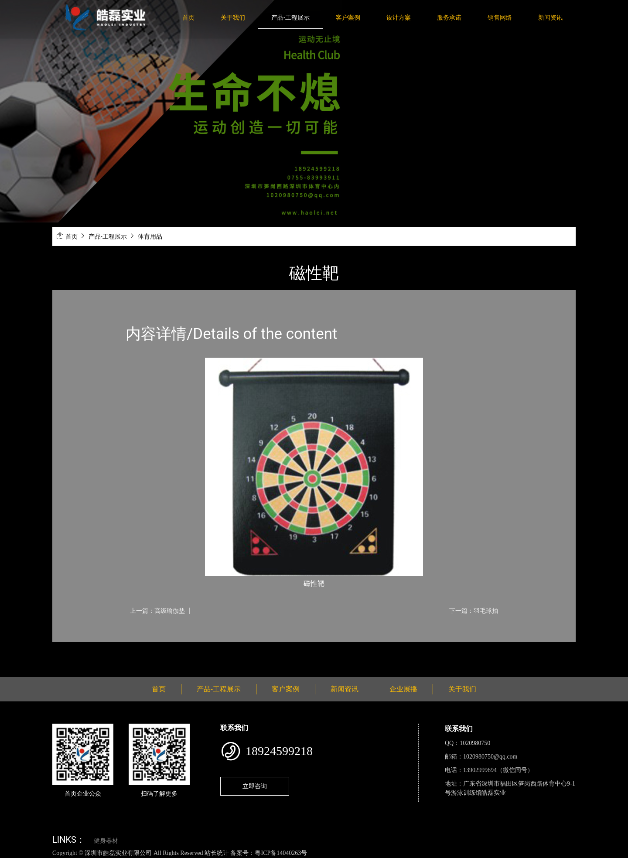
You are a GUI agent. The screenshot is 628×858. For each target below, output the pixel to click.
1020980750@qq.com (490, 756)
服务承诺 (449, 17)
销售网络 (500, 17)
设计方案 (398, 17)
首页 (188, 17)
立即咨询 (254, 786)
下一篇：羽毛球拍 (473, 611)
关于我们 (233, 17)
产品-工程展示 (290, 17)
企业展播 (403, 689)
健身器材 (106, 840)
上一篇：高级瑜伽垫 (157, 611)
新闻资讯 (550, 17)
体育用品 (150, 236)
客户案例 (348, 17)
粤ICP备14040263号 (281, 853)
